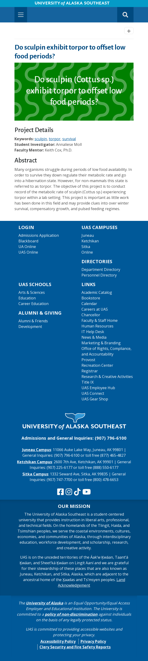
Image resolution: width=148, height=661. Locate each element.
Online (87, 252)
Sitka (85, 246)
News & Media (93, 337)
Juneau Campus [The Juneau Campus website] (36, 449)
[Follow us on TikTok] (77, 492)
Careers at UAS (94, 309)
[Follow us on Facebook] (60, 492)
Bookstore (90, 298)
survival (69, 138)
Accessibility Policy (58, 641)
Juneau (87, 235)
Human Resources (97, 326)
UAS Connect (92, 393)
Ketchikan (90, 241)
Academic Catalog (96, 292)
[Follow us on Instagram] (69, 492)
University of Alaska (44, 603)
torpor (54, 138)
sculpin (41, 138)
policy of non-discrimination (71, 614)
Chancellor (90, 314)
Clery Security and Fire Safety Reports (75, 647)
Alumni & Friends (33, 320)
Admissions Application (38, 235)
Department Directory (100, 269)
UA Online (27, 246)
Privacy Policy (93, 641)
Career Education (33, 303)
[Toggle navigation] (20, 14)
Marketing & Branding (101, 342)
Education (27, 298)
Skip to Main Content (22, 4)
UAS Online (28, 252)
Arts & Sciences (31, 292)
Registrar (89, 371)
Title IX (87, 382)
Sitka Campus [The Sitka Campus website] (35, 474)
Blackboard (28, 241)
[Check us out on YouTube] (86, 492)
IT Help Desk (92, 331)
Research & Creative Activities (107, 376)
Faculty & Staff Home (99, 320)
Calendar (89, 303)
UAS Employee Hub (98, 387)
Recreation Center (97, 365)
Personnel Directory (99, 275)
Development (30, 326)
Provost (88, 359)
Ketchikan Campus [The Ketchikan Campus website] (34, 461)
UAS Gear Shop (94, 399)
